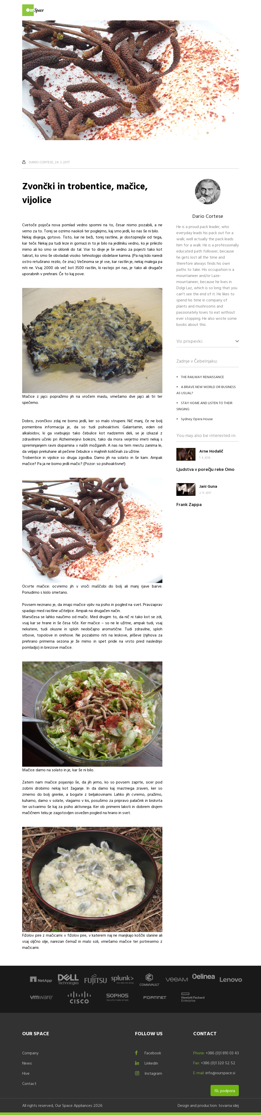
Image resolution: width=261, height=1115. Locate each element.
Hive (26, 1073)
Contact (29, 1083)
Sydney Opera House (197, 418)
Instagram (153, 1073)
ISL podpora (224, 1090)
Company (30, 1053)
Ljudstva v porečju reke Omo (205, 469)
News (27, 1063)
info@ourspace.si (220, 1073)
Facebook (153, 1053)
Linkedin (151, 1063)
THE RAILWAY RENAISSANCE (202, 376)
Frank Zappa (189, 504)
